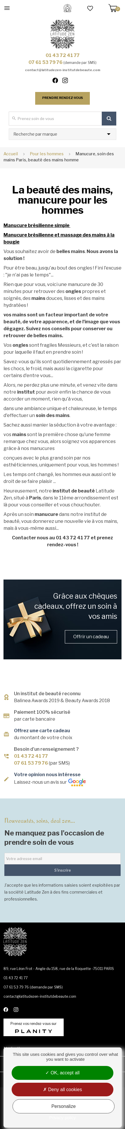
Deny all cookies (62, 1089)
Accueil (10, 153)
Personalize (63, 1106)
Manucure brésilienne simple (36, 225)
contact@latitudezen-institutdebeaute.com (62, 70)
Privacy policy (62, 1117)
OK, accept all (62, 1072)
